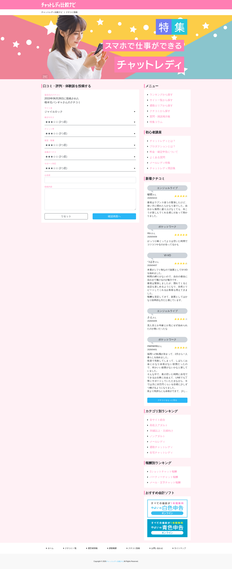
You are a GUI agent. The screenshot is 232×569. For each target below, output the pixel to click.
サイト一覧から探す (161, 100)
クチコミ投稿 (134, 548)
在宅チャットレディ (161, 452)
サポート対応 (50, 164)
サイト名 (48, 108)
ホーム (51, 548)
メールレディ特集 (160, 162)
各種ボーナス (50, 152)
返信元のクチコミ (52, 95)
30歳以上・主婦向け (161, 430)
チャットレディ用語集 (162, 168)
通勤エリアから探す (161, 105)
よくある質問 (157, 157)
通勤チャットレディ (161, 447)
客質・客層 (49, 140)
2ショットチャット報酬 (163, 471)
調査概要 (113, 548)
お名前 (47, 175)
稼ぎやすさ (49, 117)
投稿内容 (48, 187)
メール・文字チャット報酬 (165, 482)
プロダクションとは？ (162, 146)
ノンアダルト (157, 436)
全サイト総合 (157, 419)
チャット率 (49, 129)
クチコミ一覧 (71, 548)
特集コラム (156, 122)
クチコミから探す (160, 111)
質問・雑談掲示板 (160, 116)
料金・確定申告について (164, 151)
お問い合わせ (157, 548)
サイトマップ (180, 548)
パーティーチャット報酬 (164, 477)
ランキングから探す (161, 94)
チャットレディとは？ (162, 141)
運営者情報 (93, 548)
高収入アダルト (159, 425)
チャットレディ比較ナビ (115, 561)
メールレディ (157, 441)
